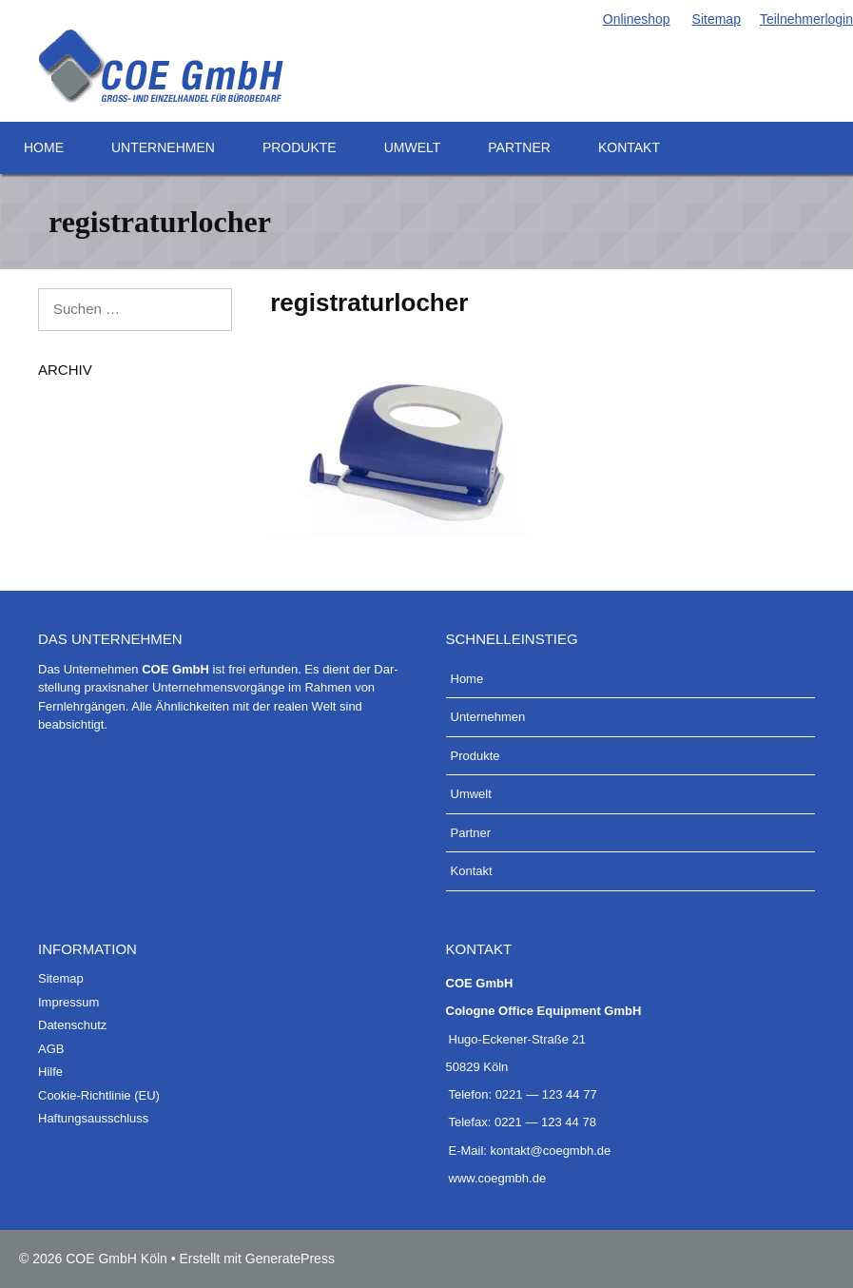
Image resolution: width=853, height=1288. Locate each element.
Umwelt (412, 147)
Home (44, 147)
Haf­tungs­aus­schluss (93, 1118)
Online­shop (635, 19)
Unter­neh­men (163, 147)
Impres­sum (68, 1002)
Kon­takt (629, 147)
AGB (51, 1049)
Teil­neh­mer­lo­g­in (806, 19)
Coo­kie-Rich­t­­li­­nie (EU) (99, 1095)
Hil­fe (50, 1071)
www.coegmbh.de (498, 1178)
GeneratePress (290, 1258)
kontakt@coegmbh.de (551, 1150)
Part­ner (519, 147)
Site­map (715, 19)
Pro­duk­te (299, 147)
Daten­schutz (72, 1025)
